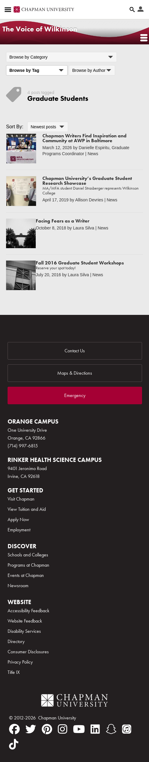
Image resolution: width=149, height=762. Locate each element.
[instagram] (62, 729)
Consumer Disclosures (28, 651)
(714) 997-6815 (23, 446)
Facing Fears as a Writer (62, 221)
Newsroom (18, 585)
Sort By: (14, 126)
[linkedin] (95, 729)
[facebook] (14, 729)
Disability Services (24, 631)
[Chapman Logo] (74, 701)
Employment (19, 530)
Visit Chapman (21, 499)
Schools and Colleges (28, 555)
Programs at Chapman (28, 565)
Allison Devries (89, 199)
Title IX (14, 672)
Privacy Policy (20, 662)
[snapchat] (111, 729)
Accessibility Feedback (28, 610)
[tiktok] (13, 744)
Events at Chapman (26, 575)
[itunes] (126, 729)
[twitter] (30, 729)
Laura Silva (83, 228)
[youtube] (79, 729)
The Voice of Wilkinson (40, 29)
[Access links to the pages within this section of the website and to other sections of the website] (9, 9)
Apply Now (18, 519)
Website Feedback (25, 621)
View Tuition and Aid (27, 509)
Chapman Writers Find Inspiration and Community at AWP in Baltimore (84, 138)
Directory (16, 641)
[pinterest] (47, 729)
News (93, 153)
